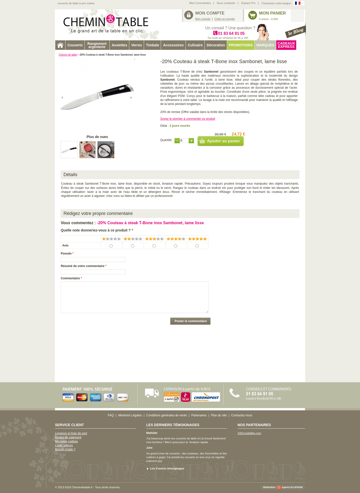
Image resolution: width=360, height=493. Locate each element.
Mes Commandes (200, 3)
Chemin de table (68, 54)
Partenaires (198, 415)
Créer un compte (224, 18)
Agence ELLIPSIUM (292, 487)
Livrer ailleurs (64, 445)
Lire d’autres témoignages (167, 468)
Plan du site (219, 415)
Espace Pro (248, 3)
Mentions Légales (130, 415)
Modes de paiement (68, 437)
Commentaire (70, 278)
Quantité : (166, 140)
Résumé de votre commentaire (82, 266)
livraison (194, 442)
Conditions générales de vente (166, 415)
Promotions (241, 45)
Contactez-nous (241, 415)
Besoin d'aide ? (65, 449)
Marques (265, 45)
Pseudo (66, 254)
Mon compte (202, 18)
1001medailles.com (249, 433)
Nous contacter (226, 3)
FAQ (111, 415)
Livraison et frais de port (71, 433)
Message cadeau (66, 441)
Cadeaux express (286, 45)
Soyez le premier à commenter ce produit (187, 118)
